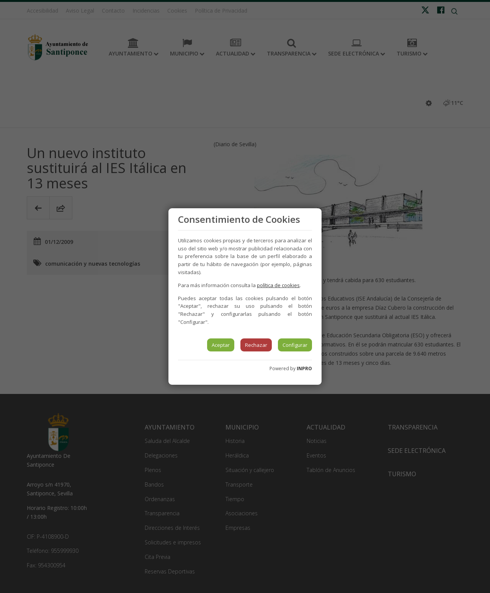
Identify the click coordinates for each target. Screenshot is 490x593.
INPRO (304, 368)
